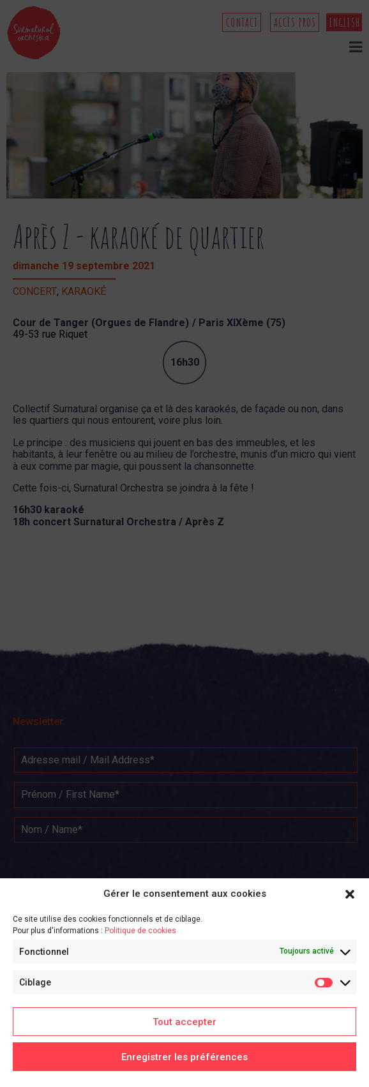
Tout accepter (184, 1022)
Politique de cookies (140, 930)
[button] (349, 894)
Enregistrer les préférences (184, 1057)
